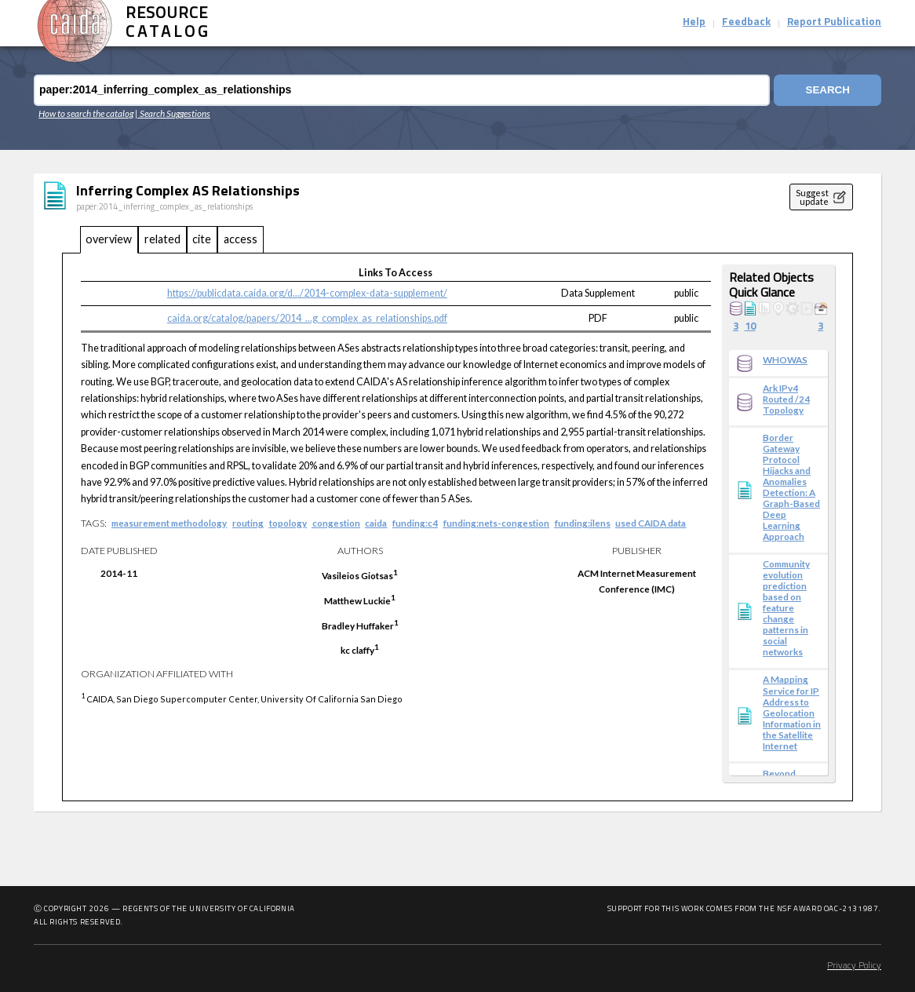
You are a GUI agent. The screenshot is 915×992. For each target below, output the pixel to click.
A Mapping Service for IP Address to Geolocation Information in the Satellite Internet (792, 711)
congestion (336, 522)
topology (288, 522)
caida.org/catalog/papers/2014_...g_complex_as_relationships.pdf (307, 318)
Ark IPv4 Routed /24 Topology (786, 398)
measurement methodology (169, 522)
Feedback (746, 22)
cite (201, 239)
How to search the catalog (85, 113)
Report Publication (834, 22)
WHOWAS (785, 359)
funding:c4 (415, 522)
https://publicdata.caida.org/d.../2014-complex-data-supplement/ (307, 293)
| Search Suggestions (172, 113)
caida (376, 522)
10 (750, 327)
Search (828, 90)
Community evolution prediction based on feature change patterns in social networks (786, 607)
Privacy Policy (854, 966)
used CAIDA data (650, 522)
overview (109, 239)
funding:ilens (583, 522)
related (162, 239)
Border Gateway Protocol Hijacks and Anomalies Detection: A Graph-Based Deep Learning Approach (791, 487)
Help (694, 22)
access (240, 239)
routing (248, 522)
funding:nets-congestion (496, 522)
